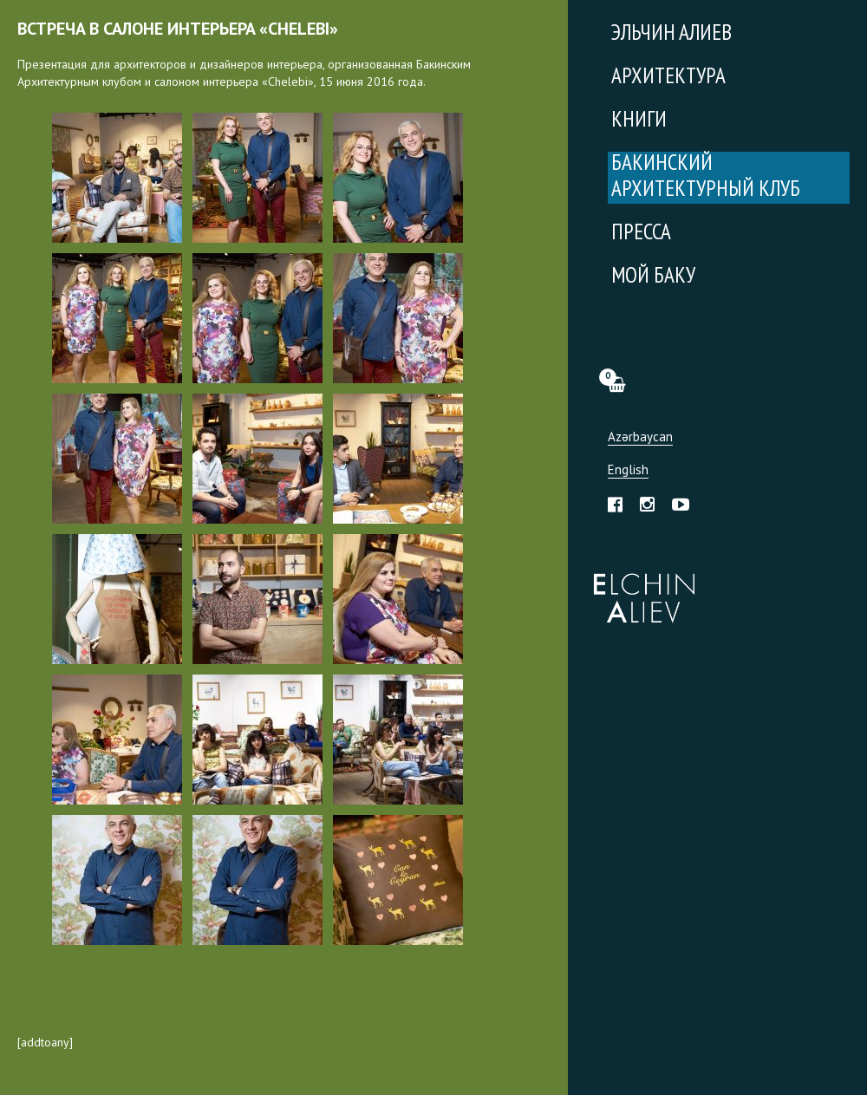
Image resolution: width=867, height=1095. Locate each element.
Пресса (641, 233)
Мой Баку (653, 277)
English (628, 470)
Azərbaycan (640, 437)
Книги (639, 121)
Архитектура (668, 77)
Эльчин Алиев (640, 588)
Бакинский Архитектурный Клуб (705, 177)
